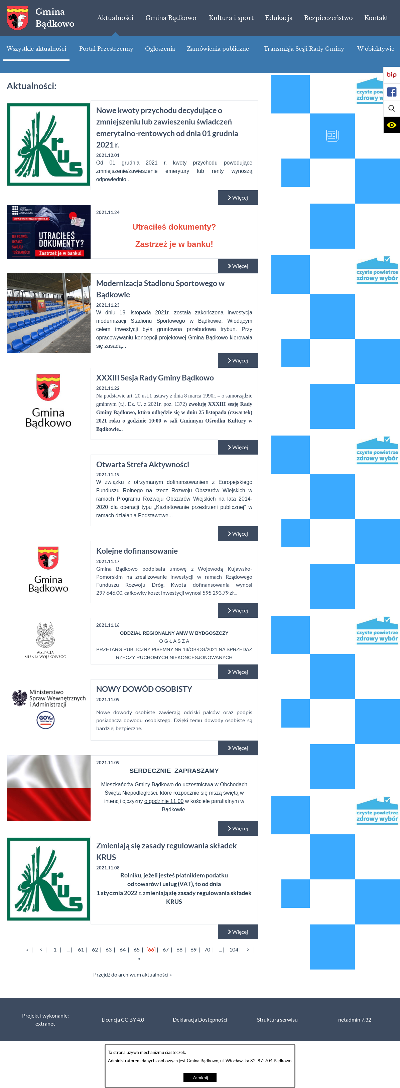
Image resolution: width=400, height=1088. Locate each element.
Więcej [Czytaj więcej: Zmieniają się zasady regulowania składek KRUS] (238, 932)
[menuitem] (115, 18)
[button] (391, 108)
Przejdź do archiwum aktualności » (132, 975)
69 (193, 949)
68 (179, 949)
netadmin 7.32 (354, 1020)
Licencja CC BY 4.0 (123, 1020)
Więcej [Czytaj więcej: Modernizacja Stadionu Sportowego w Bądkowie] (238, 360)
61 (81, 949)
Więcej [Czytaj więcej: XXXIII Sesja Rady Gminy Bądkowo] (238, 447)
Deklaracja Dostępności (200, 1020)
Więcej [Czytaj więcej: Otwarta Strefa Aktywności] (238, 534)
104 (233, 949)
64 (123, 949)
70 (207, 949)
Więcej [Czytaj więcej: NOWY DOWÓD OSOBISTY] (238, 748)
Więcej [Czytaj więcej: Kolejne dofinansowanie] (238, 610)
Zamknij (200, 1077)
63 (109, 949)
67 (166, 949)
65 (137, 949)
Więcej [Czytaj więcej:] (238, 266)
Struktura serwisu (277, 1020)
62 (95, 949)
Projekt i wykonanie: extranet (45, 1020)
